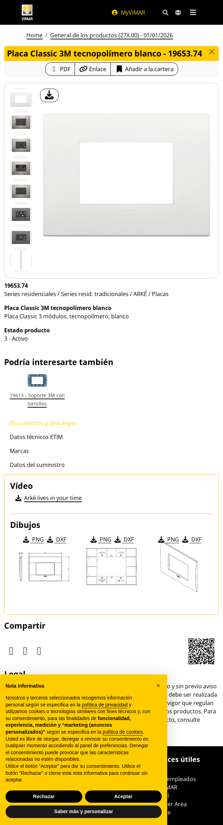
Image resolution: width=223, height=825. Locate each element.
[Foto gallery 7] (21, 260)
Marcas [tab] (19, 451)
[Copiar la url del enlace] (93, 69)
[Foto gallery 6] (21, 237)
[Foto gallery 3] (21, 168)
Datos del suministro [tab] (37, 465)
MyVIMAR (128, 12)
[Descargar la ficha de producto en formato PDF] (60, 69)
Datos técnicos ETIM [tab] (36, 437)
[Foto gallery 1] (21, 122)
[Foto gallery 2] (21, 145)
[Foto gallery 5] (21, 214)
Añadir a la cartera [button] (144, 69)
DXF (56, 539)
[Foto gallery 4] (21, 191)
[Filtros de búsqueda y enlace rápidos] (165, 12)
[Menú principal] (192, 12)
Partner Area (170, 804)
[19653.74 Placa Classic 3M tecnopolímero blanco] (21, 99)
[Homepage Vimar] (27, 12)
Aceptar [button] (123, 796)
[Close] (212, 51)
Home (34, 35)
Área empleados (174, 779)
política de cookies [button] (123, 732)
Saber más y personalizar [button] (83, 811)
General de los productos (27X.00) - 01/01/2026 (111, 35)
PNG (33, 539)
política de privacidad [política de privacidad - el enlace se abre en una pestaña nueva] (105, 704)
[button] (158, 685)
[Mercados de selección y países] (178, 12)
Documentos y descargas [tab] (43, 423)
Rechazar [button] (44, 796)
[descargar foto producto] (49, 95)
